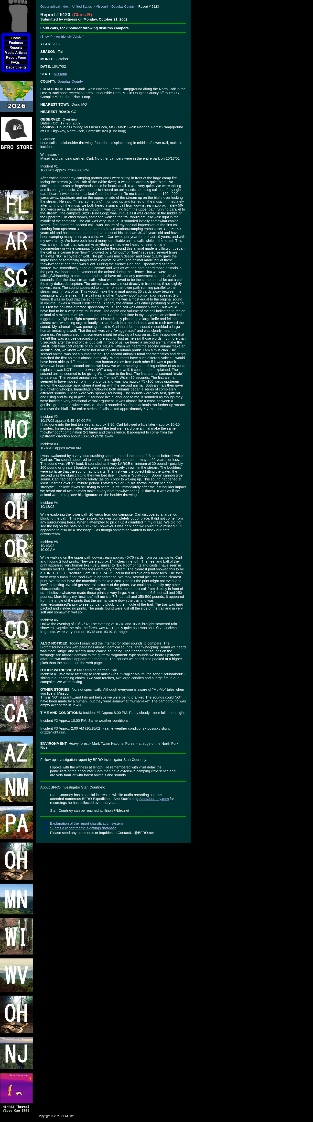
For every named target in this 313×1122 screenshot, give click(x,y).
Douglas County (123, 6)
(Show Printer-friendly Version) (62, 36)
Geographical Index (54, 6)
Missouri (102, 6)
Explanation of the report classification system (86, 823)
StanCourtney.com (154, 799)
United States (82, 6)
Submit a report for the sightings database (83, 828)
